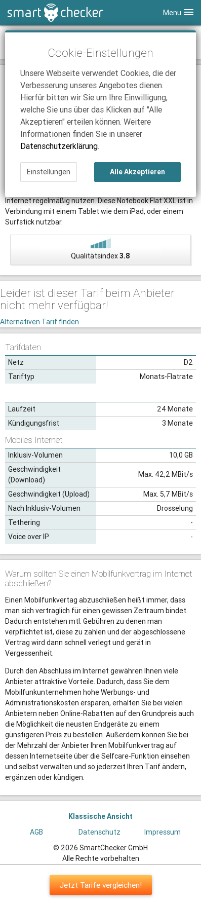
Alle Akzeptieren (137, 171)
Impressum (162, 832)
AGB (36, 832)
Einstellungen (48, 171)
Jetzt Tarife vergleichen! (101, 885)
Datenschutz (99, 832)
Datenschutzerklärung (59, 146)
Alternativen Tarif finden (39, 321)
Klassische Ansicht (100, 816)
